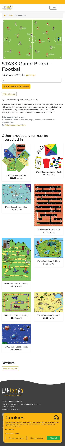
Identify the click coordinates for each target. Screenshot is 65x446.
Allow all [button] (53, 438)
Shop (11, 15)
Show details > (9, 429)
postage (31, 75)
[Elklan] (7, 7)
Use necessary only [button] (16, 438)
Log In (53, 8)
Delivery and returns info (15, 125)
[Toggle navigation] (60, 8)
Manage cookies (36, 438)
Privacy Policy (9, 433)
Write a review (10, 369)
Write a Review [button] (9, 94)
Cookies (17, 433)
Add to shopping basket (16, 86)
